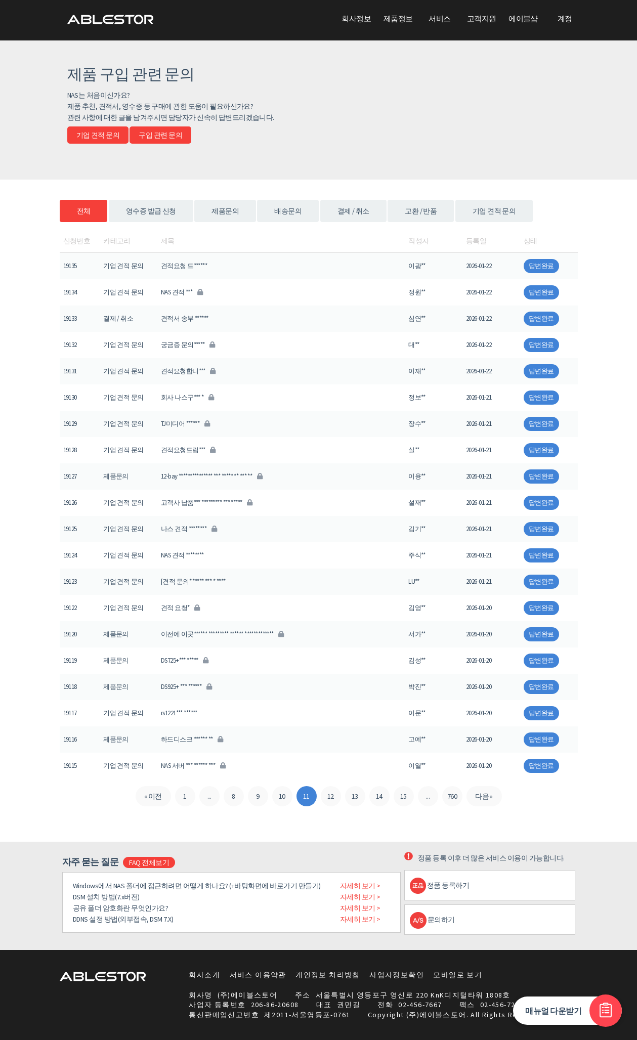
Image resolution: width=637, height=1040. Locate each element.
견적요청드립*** (188, 450)
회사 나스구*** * (187, 397)
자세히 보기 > (360, 885)
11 (306, 796)
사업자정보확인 (396, 974)
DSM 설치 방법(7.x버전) (106, 896)
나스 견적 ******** (189, 529)
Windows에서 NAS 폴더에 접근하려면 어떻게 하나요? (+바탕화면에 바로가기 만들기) (197, 885)
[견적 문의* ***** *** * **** (193, 581)
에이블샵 (523, 18)
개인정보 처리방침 (327, 974)
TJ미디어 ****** (185, 423)
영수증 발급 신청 (151, 210)
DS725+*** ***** (184, 660)
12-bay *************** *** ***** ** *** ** (211, 476)
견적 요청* (180, 607)
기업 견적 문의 (98, 135)
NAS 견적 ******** (182, 555)
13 (355, 796)
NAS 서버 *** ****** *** (193, 765)
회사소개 (204, 974)
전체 (84, 210)
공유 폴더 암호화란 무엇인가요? (120, 908)
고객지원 (481, 18)
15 (403, 796)
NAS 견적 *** (181, 292)
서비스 (439, 18)
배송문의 (288, 210)
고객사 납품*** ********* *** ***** (206, 502)
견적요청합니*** (188, 371)
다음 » (484, 796)
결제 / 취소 (353, 210)
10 (282, 796)
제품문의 (225, 210)
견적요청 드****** (184, 266)
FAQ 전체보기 (149, 862)
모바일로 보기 (457, 974)
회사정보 (356, 18)
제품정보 (398, 18)
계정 (565, 18)
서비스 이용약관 (258, 974)
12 (330, 796)
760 (452, 796)
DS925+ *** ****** (186, 686)
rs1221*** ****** (179, 713)
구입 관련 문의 (160, 135)
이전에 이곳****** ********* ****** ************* (222, 634)
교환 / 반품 (421, 210)
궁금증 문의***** (188, 344)
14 (379, 796)
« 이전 (153, 796)
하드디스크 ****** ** (192, 739)
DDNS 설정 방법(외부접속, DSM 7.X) (123, 919)
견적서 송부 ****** (184, 318)
